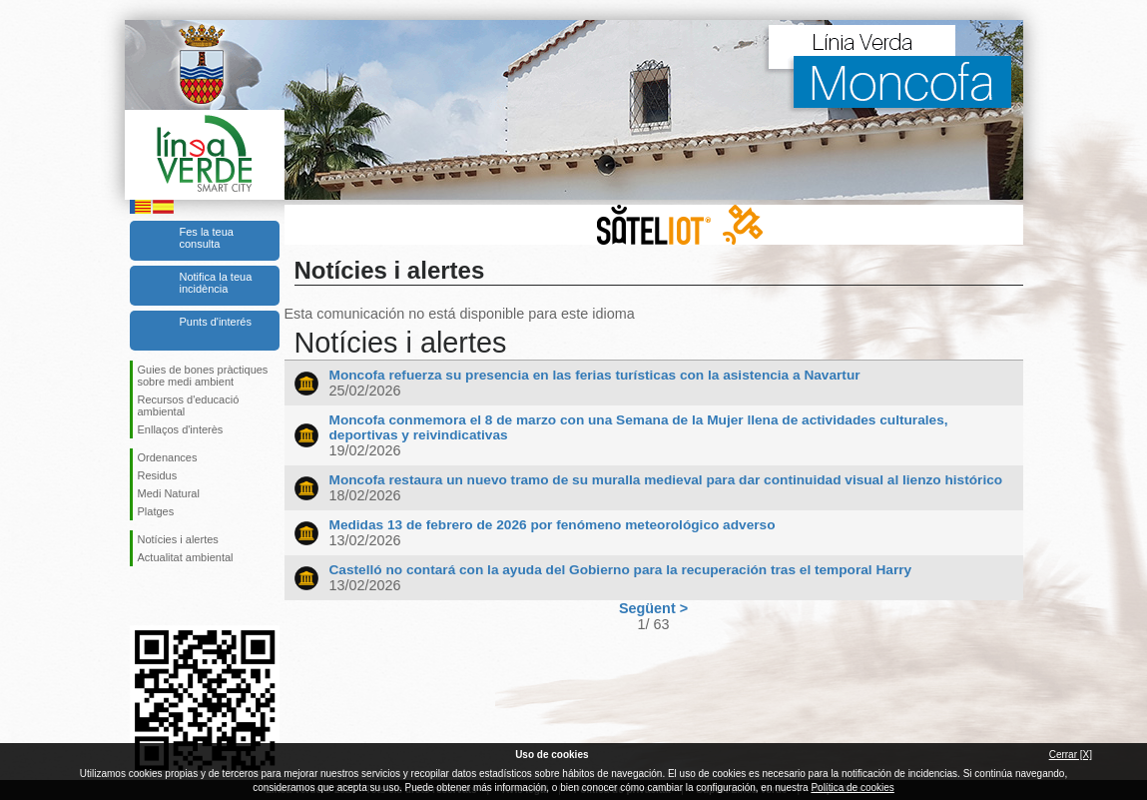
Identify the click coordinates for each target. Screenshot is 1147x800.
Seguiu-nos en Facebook (142, 598)
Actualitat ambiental (186, 557)
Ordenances (168, 457)
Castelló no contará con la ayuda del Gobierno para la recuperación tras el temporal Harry (620, 569)
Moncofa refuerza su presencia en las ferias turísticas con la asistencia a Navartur (594, 375)
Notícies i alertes (178, 539)
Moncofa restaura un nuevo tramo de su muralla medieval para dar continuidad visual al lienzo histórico (666, 479)
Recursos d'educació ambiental (189, 405)
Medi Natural (169, 493)
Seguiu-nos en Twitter (175, 598)
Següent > (653, 608)
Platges (156, 511)
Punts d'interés (216, 322)
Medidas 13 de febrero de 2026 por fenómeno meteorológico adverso (552, 524)
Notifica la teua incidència (216, 283)
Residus (158, 475)
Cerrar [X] (1070, 754)
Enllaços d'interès (181, 429)
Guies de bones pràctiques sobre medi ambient (203, 376)
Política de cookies (852, 787)
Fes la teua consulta (207, 238)
